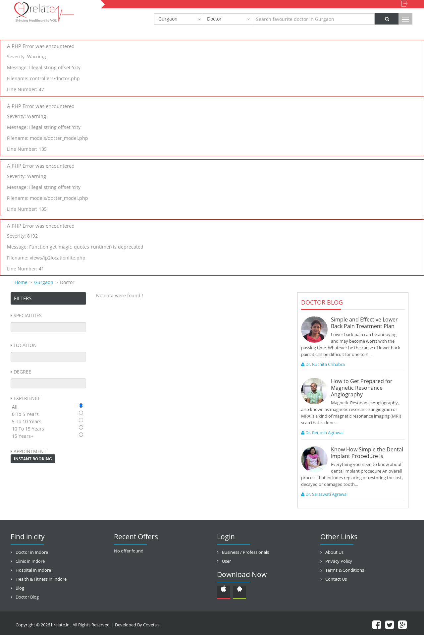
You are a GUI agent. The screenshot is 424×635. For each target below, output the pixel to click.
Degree (22, 372)
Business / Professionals (245, 552)
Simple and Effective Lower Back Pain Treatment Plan (364, 322)
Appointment (30, 451)
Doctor (214, 19)
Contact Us (336, 579)
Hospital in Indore (33, 570)
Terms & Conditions (344, 570)
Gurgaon (168, 19)
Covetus (151, 625)
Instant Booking (33, 458)
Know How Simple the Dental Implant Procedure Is (367, 452)
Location (25, 345)
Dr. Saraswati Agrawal (324, 494)
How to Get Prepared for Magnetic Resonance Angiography (362, 388)
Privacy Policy (338, 561)
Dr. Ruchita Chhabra (323, 364)
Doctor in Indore (32, 552)
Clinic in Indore (30, 561)
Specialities (28, 315)
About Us (334, 552)
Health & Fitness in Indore (41, 579)
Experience (27, 398)
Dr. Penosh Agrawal (322, 432)
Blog (20, 588)
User (226, 561)
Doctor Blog (27, 597)
